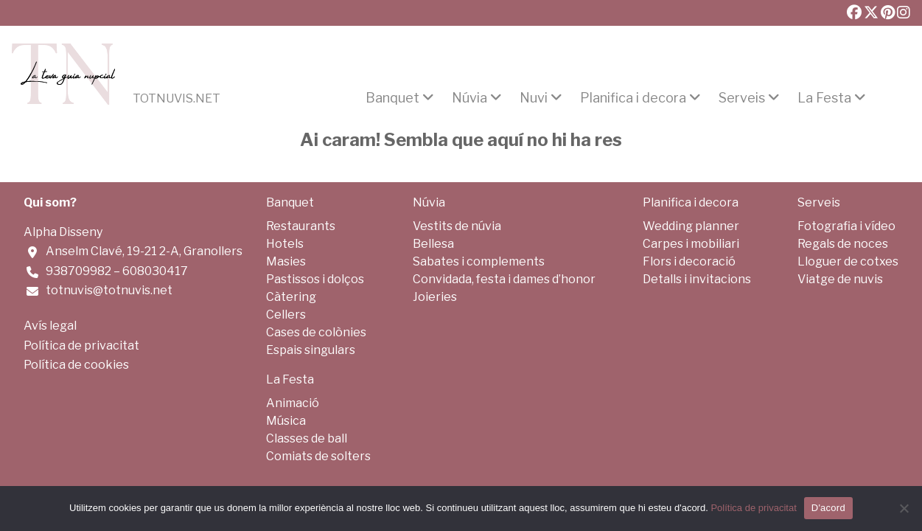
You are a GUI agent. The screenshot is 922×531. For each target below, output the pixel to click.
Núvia (469, 98)
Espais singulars (310, 350)
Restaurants (300, 226)
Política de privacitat (81, 346)
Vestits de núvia (457, 226)
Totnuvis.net (176, 99)
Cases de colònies (316, 332)
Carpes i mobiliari (691, 244)
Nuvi (534, 98)
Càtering (291, 297)
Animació (292, 403)
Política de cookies (76, 365)
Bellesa (433, 244)
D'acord (828, 507)
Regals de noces (842, 244)
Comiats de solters (318, 456)
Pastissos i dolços (315, 279)
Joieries (435, 297)
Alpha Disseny (63, 232)
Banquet (392, 98)
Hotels (285, 244)
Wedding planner (691, 226)
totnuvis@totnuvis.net (109, 290)
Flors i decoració (689, 261)
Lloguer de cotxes (847, 261)
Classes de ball (306, 438)
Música (286, 421)
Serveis (742, 98)
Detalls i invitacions (697, 279)
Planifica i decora (633, 98)
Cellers (286, 315)
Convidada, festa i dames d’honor (504, 279)
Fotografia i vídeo (846, 226)
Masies (286, 261)
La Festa (824, 98)
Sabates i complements (479, 261)
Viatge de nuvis (840, 279)
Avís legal (50, 326)
